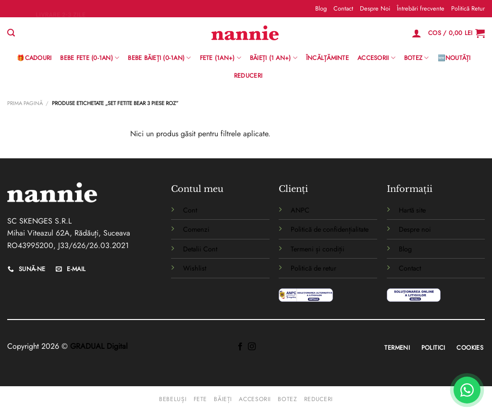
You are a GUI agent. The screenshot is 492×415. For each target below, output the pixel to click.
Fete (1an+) (220, 58)
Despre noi (415, 229)
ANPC (300, 210)
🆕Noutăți (454, 57)
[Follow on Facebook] (240, 347)
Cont (190, 210)
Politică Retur (468, 8)
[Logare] (416, 33)
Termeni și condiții (317, 249)
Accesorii (376, 58)
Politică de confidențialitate (330, 229)
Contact (343, 8)
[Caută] (11, 33)
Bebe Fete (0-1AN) (89, 58)
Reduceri (248, 75)
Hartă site (412, 210)
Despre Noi (375, 8)
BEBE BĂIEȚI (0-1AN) (159, 58)
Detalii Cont (200, 249)
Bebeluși (172, 399)
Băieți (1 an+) (273, 58)
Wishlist (194, 268)
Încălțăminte (327, 57)
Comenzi (196, 229)
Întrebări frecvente (420, 8)
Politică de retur (313, 268)
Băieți (223, 399)
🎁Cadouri (34, 57)
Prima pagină (25, 103)
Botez (416, 58)
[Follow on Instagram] (252, 347)
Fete (200, 399)
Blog (321, 8)
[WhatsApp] (467, 390)
